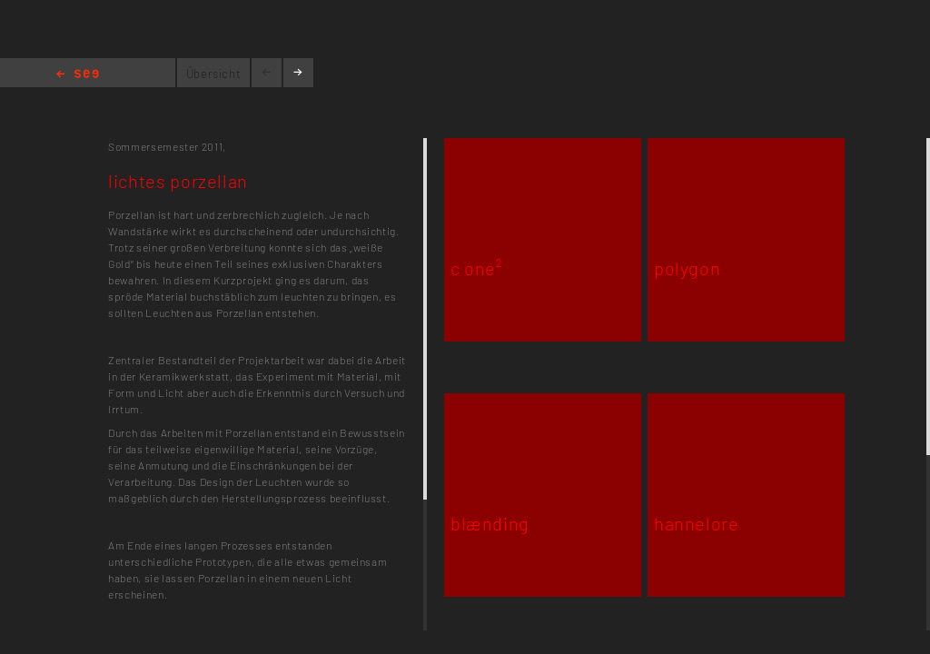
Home (77, 75)
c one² (476, 268)
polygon (687, 268)
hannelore (696, 523)
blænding (489, 523)
